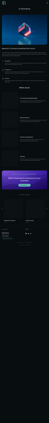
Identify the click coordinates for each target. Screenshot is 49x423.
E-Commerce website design (22, 94)
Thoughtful (8, 61)
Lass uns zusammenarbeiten (7, 210)
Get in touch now (24, 156)
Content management (20, 119)
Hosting (15, 131)
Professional (8, 69)
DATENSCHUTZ (22, 216)
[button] (47, 2)
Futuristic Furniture (10, 192)
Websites (6, 194)
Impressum (28, 216)
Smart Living (29, 192)
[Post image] (13, 180)
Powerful (7, 78)
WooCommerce (18, 107)
